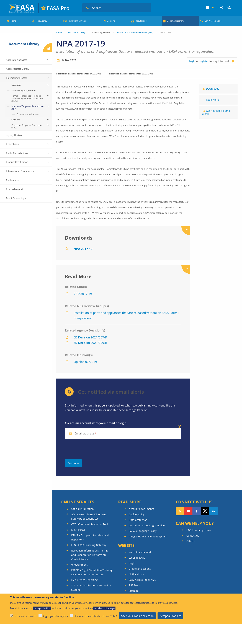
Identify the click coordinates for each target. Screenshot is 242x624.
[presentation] (92, 449)
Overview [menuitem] (16, 84)
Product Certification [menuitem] (17, 162)
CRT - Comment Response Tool (89, 524)
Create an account (140, 568)
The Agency (42, 20)
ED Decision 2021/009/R (90, 343)
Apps (210, 7)
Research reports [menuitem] (15, 189)
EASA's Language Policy (142, 531)
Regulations (141, 20)
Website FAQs (137, 557)
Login (222, 7)
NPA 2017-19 (83, 249)
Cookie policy (136, 514)
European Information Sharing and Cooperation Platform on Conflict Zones (89, 555)
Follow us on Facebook (196, 511)
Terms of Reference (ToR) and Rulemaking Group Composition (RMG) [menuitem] (27, 98)
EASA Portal (78, 529)
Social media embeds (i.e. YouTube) (95, 616)
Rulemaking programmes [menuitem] (24, 90)
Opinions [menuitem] (15, 119)
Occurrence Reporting (84, 580)
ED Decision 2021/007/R (90, 337)
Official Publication (82, 509)
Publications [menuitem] (12, 180)
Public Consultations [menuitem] (17, 153)
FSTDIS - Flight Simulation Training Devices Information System (91, 572)
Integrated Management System (148, 536)
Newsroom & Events (77, 20)
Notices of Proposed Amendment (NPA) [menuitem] (27, 107)
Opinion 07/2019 (85, 362)
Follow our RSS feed (180, 511)
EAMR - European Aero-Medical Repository (90, 537)
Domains (111, 20)
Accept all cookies (170, 616)
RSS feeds (135, 585)
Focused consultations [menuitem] (28, 114)
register (204, 61)
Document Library (175, 20)
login (123, 423)
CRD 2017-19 (83, 294)
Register (229, 7)
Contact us (192, 535)
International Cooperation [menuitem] (20, 171)
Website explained (140, 552)
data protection (42, 608)
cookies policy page (104, 608)
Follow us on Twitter (205, 511)
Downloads (212, 88)
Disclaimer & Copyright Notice (147, 525)
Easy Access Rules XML (142, 579)
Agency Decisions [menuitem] (15, 135)
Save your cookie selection (137, 616)
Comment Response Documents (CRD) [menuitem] (27, 126)
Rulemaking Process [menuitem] (16, 77)
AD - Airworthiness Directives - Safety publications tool (89, 516)
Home (13, 20)
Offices (190, 541)
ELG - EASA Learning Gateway (88, 545)
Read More (212, 99)
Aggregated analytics (55, 616)
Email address (84, 433)
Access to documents (141, 509)
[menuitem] (222, 7)
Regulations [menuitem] (12, 144)
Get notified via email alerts (216, 112)
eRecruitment (79, 564)
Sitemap (134, 590)
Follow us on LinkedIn (213, 511)
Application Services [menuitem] (16, 59)
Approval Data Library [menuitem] (17, 68)
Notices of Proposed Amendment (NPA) (135, 32)
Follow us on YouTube (188, 511)
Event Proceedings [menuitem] (16, 198)
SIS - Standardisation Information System (91, 587)
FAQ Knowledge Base (199, 530)
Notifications (136, 574)
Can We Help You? (213, 20)
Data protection (138, 520)
